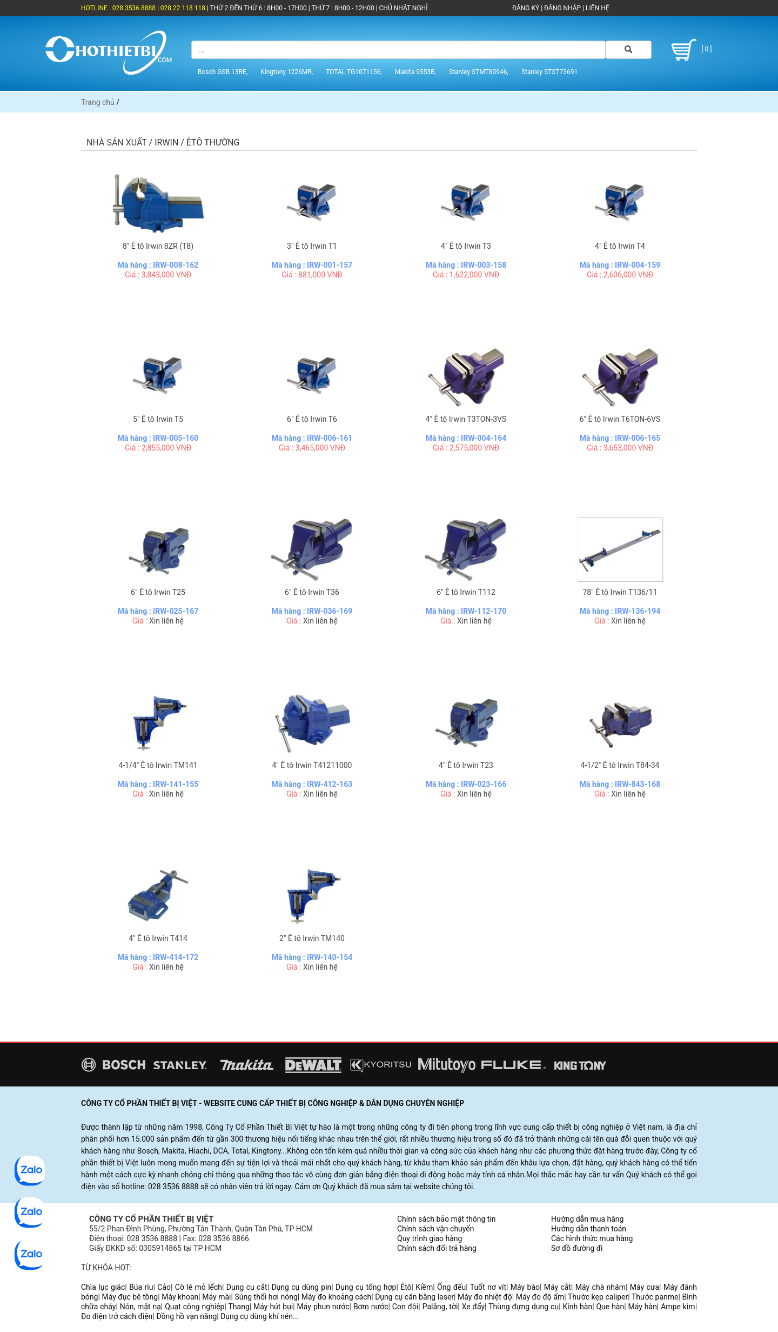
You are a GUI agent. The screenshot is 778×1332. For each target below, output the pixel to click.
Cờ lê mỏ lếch (198, 1287)
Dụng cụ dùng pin (301, 1287)
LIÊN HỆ (596, 8)
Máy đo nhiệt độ (485, 1297)
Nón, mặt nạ (140, 1306)
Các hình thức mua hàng (592, 1238)
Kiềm (424, 1287)
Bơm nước (370, 1306)
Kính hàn (577, 1306)
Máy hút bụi (273, 1306)
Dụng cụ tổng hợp (366, 1287)
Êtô (405, 1287)
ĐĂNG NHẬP (562, 8)
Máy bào (525, 1287)
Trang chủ (98, 102)
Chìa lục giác (103, 1287)
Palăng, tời (440, 1306)
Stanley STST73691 (549, 72)
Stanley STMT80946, (478, 72)
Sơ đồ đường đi (576, 1248)
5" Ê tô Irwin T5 (158, 419)
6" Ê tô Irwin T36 (312, 592)
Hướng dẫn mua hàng (587, 1219)
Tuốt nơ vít (488, 1287)
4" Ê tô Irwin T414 (158, 938)
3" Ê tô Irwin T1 (312, 246)
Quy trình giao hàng (429, 1238)
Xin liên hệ (166, 621)
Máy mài (216, 1297)
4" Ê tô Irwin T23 (466, 765)
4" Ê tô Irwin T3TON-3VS (466, 419)
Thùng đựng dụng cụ (523, 1306)
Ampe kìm (678, 1306)
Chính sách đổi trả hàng (437, 1248)
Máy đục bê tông (130, 1297)
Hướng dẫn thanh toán (588, 1228)
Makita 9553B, (415, 72)
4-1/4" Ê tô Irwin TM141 (157, 765)
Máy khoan (180, 1297)
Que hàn (610, 1306)
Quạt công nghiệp (194, 1306)
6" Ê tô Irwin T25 (158, 592)
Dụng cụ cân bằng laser (414, 1297)
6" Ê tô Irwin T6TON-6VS (620, 419)
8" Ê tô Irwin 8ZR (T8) (158, 246)
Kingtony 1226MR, (286, 72)
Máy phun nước (323, 1306)
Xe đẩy (473, 1306)
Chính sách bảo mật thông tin (446, 1219)
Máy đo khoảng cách (336, 1297)
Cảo (164, 1287)
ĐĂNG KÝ (525, 8)
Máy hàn (642, 1306)
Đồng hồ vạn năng (186, 1316)
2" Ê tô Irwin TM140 (312, 938)
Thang (239, 1306)
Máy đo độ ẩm (540, 1297)
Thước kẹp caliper (598, 1297)
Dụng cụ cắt (246, 1287)
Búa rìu (141, 1287)
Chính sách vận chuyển (435, 1228)
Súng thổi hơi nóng (265, 1297)
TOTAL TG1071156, (354, 72)
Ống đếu (451, 1287)
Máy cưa (644, 1287)
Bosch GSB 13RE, (222, 72)
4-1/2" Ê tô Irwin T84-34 (620, 765)
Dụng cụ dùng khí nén (256, 1316)
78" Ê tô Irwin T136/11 (619, 592)
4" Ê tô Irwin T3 (466, 246)
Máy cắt (557, 1287)
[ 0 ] (690, 50)
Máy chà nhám (600, 1287)
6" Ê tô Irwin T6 (312, 419)
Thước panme (655, 1297)
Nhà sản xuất (116, 142)
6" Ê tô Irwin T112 (466, 592)
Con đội (405, 1306)
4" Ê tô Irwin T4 (620, 246)
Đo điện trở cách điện (116, 1316)
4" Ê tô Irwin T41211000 (312, 765)
